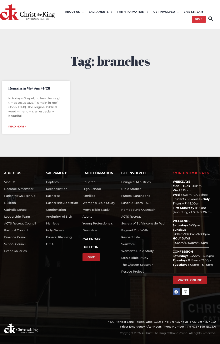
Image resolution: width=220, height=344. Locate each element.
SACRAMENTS (101, 12)
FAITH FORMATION (133, 12)
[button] (210, 19)
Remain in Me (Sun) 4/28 (29, 87)
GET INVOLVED (166, 12)
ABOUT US (75, 12)
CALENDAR (91, 239)
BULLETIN (90, 247)
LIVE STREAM (193, 12)
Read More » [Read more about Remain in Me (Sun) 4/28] (17, 126)
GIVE (198, 19)
